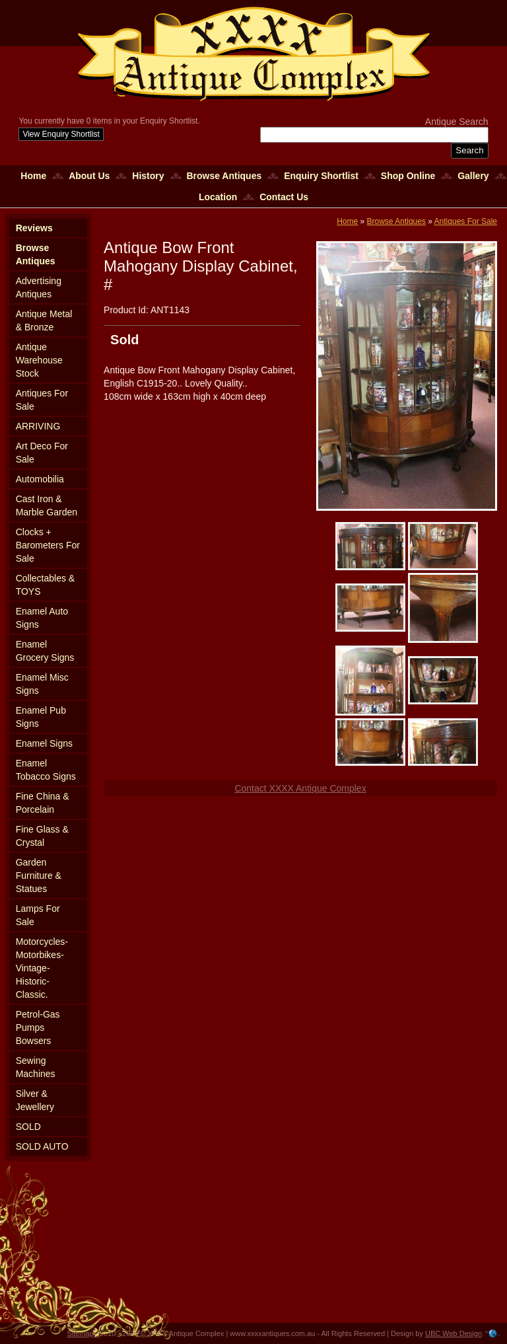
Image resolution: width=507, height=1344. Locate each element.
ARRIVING (38, 426)
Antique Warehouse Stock (39, 360)
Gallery (473, 175)
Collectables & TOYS (45, 585)
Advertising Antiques (38, 287)
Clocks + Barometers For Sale (48, 545)
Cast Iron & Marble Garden (46, 505)
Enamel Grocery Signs (45, 651)
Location (218, 197)
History (148, 175)
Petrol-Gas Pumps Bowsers (38, 1027)
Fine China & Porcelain (42, 803)
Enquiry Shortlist (321, 175)
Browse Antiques (223, 175)
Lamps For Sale (38, 915)
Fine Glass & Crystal (42, 836)
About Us (89, 175)
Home (33, 175)
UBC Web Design (453, 1333)
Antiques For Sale (42, 400)
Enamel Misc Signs (42, 684)
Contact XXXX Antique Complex (300, 788)
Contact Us (283, 197)
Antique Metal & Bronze (44, 320)
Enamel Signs (44, 743)
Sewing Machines (35, 1067)
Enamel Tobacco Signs (46, 770)
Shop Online (408, 175)
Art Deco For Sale (42, 453)
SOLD (28, 1126)
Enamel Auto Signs (42, 618)
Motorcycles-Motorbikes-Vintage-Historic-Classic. (42, 968)
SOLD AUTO (42, 1146)
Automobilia (40, 479)
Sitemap (80, 1333)
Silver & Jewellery (35, 1100)
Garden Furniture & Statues (38, 875)
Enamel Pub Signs (41, 717)
